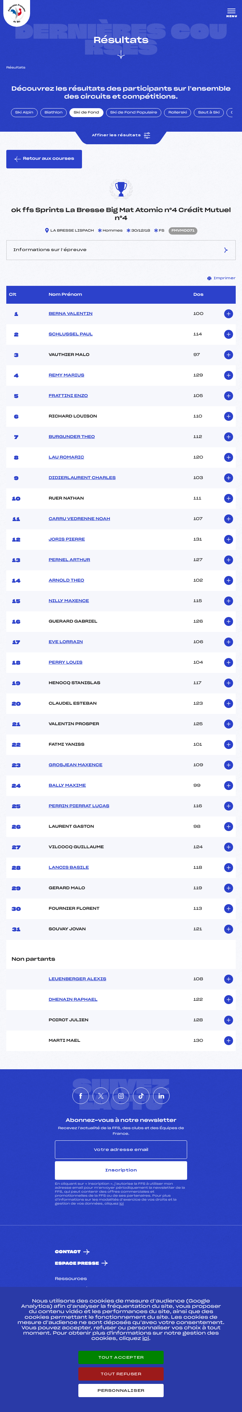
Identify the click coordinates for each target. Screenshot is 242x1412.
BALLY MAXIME (67, 786)
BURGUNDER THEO (72, 437)
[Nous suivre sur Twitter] (101, 1095)
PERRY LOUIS (65, 663)
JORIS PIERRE (67, 540)
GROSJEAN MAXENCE (75, 765)
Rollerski (177, 112)
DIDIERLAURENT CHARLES (82, 478)
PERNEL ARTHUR (69, 560)
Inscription (121, 1170)
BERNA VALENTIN (71, 314)
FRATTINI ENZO (68, 396)
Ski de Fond (86, 112)
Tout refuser (121, 1374)
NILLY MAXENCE (69, 601)
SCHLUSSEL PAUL (71, 334)
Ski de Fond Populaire (133, 112)
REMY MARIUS (66, 375)
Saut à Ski (209, 112)
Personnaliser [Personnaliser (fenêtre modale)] (121, 1390)
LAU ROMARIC (66, 458)
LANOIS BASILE (69, 868)
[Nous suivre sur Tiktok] (141, 1095)
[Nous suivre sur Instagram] (121, 1095)
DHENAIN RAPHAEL (73, 1000)
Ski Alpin (24, 112)
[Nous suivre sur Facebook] (80, 1095)
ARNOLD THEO (66, 581)
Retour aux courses (44, 159)
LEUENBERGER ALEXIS (77, 979)
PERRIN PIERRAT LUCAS (79, 806)
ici (121, 1203)
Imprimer (221, 278)
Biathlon (53, 112)
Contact (68, 1252)
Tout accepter (121, 1357)
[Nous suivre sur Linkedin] (161, 1095)
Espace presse (77, 1263)
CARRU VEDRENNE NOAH (79, 519)
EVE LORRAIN (66, 642)
